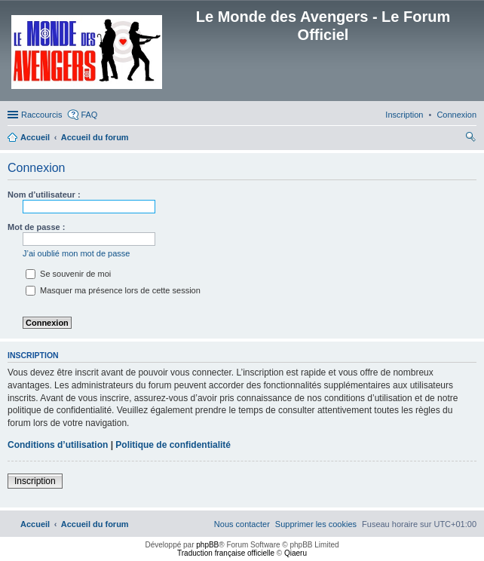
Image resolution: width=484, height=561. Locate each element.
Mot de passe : (36, 226)
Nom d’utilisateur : (44, 194)
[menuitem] (456, 114)
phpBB (207, 545)
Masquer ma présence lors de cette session (113, 290)
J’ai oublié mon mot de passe (76, 253)
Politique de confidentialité (173, 445)
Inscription (35, 481)
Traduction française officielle (225, 553)
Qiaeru (295, 553)
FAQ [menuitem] (89, 114)
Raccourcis (41, 114)
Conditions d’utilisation (58, 445)
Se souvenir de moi (68, 273)
